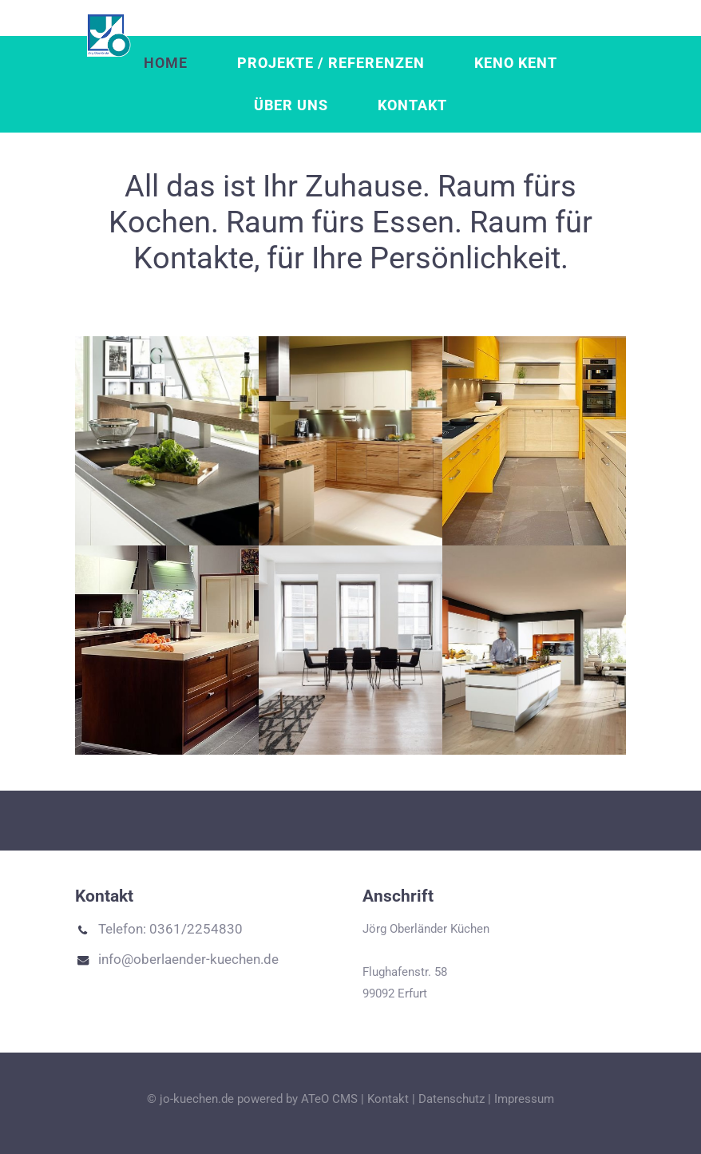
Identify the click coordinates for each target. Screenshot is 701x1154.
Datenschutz (451, 1099)
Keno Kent (515, 63)
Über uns (291, 105)
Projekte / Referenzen (331, 63)
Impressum (524, 1099)
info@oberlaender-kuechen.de (177, 960)
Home (166, 63)
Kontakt (412, 105)
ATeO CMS (329, 1099)
